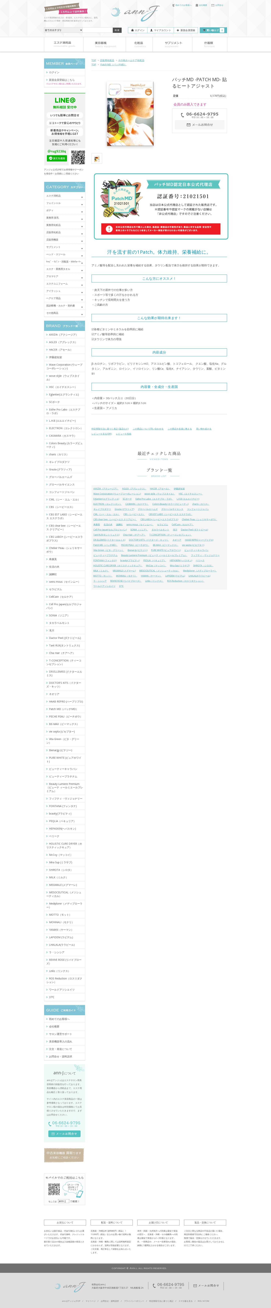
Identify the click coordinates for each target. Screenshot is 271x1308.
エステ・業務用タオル (58, 269)
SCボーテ (127, 498)
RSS (199, 1301)
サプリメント (53, 247)
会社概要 (201, 5)
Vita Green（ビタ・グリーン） (108, 550)
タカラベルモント (160, 529)
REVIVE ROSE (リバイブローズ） (126, 580)
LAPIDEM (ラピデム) (175, 575)
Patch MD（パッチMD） (114, 64)
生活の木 (108, 524)
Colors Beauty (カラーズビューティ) (170, 504)
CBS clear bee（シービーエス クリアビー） (115, 519)
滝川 (175, 529)
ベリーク (200, 560)
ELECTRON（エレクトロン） (107, 504)
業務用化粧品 (53, 225)
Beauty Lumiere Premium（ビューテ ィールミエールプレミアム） (154, 555)
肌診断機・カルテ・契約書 (60, 305)
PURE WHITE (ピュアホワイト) (166, 550)
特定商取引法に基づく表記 (161, 1301)
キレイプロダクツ (102, 509)
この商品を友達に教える (180, 428)
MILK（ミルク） (101, 570)
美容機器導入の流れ (60, 1041)
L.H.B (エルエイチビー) (188, 498)
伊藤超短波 (179, 488)
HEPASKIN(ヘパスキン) (181, 560)
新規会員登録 (188, 30)
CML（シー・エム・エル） (106, 514)
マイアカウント (162, 30)
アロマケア (52, 276)
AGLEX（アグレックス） (134, 488)
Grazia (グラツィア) (124, 509)
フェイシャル (53, 203)
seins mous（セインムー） (139, 524)
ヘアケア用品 (53, 298)
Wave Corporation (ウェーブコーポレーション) (117, 493)
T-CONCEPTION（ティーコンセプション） (170, 534)
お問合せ (217, 5)
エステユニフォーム (57, 283)
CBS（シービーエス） (134, 514)
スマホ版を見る (186, 1301)
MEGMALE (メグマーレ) (124, 570)
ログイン (139, 30)
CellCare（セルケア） (183, 524)
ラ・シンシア (100, 580)
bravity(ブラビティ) (130, 560)
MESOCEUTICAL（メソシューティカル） (159, 570)
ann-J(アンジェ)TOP (71, 1301)
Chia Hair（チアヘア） (134, 534)
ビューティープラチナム (105, 555)
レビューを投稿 (123, 433)
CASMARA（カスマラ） (137, 504)
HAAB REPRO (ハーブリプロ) (199, 539)
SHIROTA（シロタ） (203, 565)
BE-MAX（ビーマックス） (165, 545)
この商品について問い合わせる (148, 428)
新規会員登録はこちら (62, 80)
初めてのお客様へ (182, 5)
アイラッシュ (53, 291)
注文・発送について (60, 1049)
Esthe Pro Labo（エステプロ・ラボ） (154, 498)
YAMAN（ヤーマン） (151, 575)
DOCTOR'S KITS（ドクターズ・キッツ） (149, 539)
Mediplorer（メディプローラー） (200, 570)
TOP (94, 60)
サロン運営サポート (60, 1034)
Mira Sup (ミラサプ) (180, 565)
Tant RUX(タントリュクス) (106, 534)
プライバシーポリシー (134, 1301)
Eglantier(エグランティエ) (106, 498)
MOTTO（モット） (102, 575)
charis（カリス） (200, 504)
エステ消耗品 (53, 195)
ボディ (49, 210)
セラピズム (162, 524)
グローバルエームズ (148, 509)
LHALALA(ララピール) (199, 575)
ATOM (206, 1301)
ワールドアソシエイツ (104, 586)
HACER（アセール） (160, 488)
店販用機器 (52, 239)
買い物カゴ (215, 30)
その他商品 (52, 312)
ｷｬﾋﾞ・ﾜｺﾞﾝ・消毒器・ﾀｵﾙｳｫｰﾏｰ (63, 261)
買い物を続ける (203, 428)
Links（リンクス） (154, 580)
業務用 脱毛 (52, 217)
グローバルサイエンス (172, 509)
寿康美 (96, 524)
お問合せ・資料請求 (60, 1056)
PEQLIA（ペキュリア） (154, 560)
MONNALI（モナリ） (126, 575)
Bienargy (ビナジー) (137, 550)
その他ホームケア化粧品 (131, 60)
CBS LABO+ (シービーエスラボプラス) (159, 519)
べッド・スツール (55, 254)
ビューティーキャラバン (196, 550)
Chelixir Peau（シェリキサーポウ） (199, 519)
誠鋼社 (119, 524)
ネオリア (176, 539)
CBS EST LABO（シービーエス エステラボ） (170, 514)
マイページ (91, 1301)
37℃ (121, 586)
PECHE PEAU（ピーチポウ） (135, 545)
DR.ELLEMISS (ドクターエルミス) (109, 539)
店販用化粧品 (107, 60)
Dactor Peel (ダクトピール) (194, 529)
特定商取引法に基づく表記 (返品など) (110, 428)
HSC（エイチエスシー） (191, 493)
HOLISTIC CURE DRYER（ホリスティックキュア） (117, 565)
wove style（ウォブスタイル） (159, 493)
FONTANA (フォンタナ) (105, 560)
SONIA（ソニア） (139, 529)
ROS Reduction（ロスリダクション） (185, 580)
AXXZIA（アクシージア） (105, 488)
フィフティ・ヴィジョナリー (205, 555)
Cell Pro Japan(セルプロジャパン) (110, 529)
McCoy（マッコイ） (156, 565)
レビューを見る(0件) (102, 433)
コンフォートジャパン (198, 509)
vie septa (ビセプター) (193, 545)
